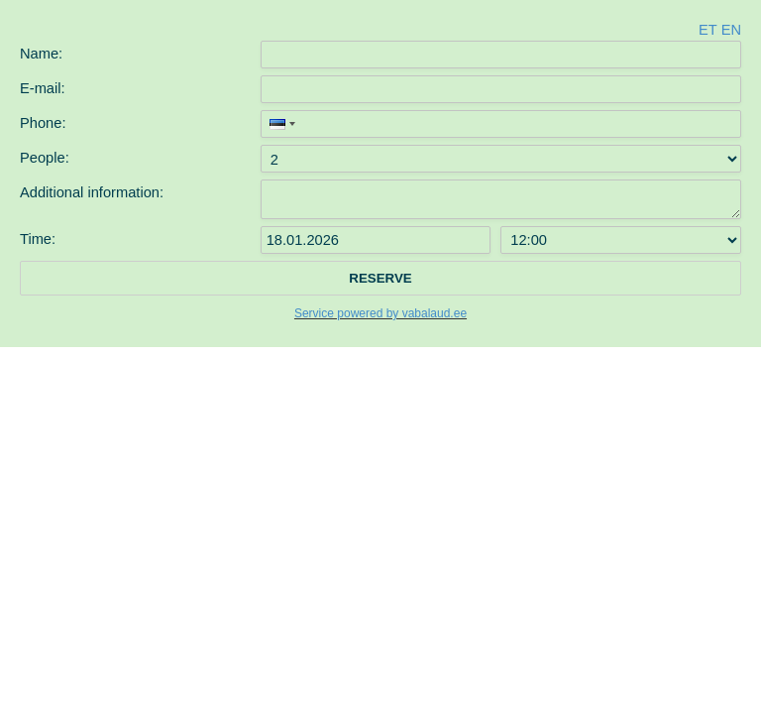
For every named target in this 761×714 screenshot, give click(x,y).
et (707, 30)
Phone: (42, 123)
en (731, 30)
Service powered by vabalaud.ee (380, 313)
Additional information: (91, 192)
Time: (37, 239)
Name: (41, 53)
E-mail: (42, 88)
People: (44, 158)
